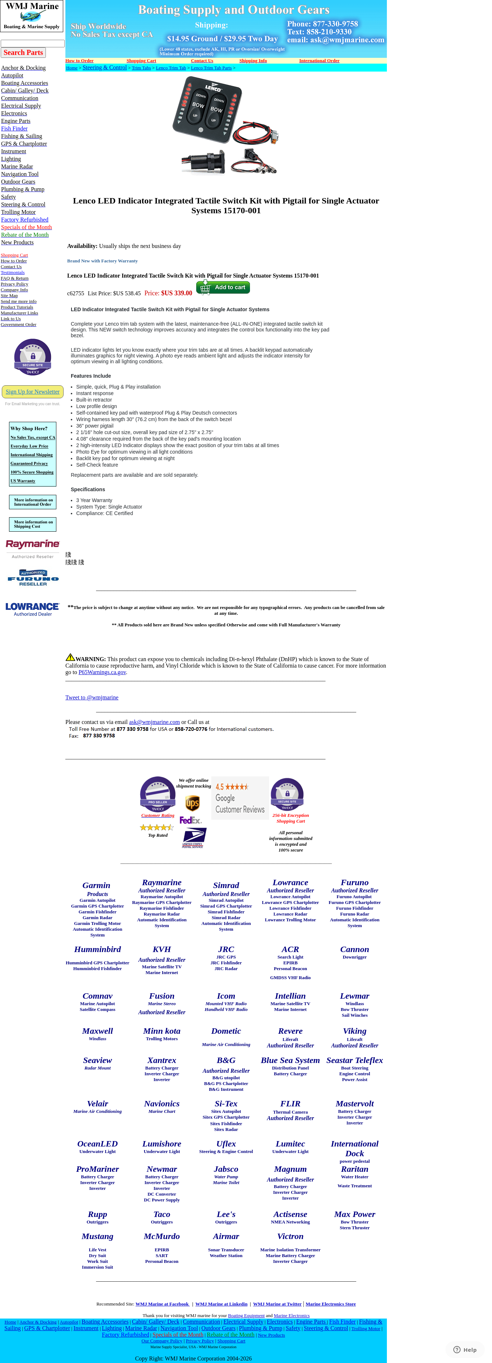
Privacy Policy (200, 1340)
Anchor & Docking (38, 1322)
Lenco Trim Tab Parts (211, 67)
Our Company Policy (162, 1340)
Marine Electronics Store (331, 1304)
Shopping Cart (231, 1340)
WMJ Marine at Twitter (277, 1304)
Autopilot (69, 1322)
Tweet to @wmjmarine (91, 697)
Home (72, 67)
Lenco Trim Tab (171, 67)
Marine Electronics (292, 1315)
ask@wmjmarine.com (154, 722)
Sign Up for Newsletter (33, 392)
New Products (271, 1335)
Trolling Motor (365, 1328)
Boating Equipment (246, 1315)
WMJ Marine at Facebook (162, 1304)
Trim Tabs (141, 67)
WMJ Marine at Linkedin (221, 1304)
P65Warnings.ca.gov (102, 672)
